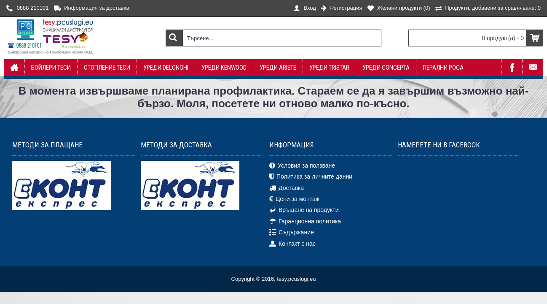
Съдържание (291, 232)
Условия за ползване (302, 166)
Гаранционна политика (305, 221)
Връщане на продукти (304, 210)
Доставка (286, 188)
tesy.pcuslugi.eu (296, 279)
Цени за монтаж (294, 199)
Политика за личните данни (310, 177)
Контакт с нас (292, 243)
